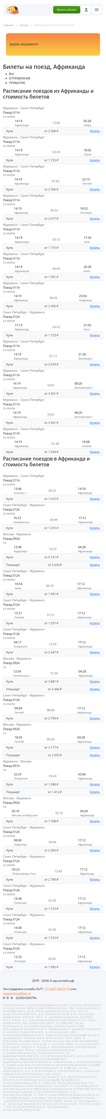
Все (11, 74)
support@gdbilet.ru (17, 993)
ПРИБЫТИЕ (17, 83)
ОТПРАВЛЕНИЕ (19, 78)
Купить (95, 131)
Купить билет (67, 9)
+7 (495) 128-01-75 (57, 989)
